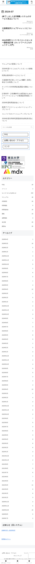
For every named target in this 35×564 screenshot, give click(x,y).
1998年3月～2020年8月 (8, 530)
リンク (26, 553)
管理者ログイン (6, 539)
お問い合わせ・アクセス (9, 553)
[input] (17, 127)
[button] (31, 127)
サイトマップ (17, 555)
